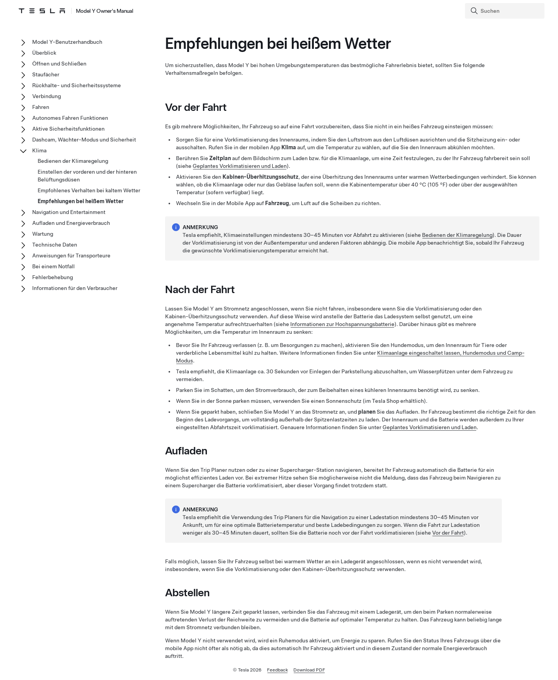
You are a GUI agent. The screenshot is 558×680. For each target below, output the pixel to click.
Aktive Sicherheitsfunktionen (68, 129)
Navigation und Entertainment (68, 212)
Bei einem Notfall (53, 266)
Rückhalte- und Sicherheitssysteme (76, 85)
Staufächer (45, 74)
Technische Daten (54, 245)
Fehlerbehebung (52, 277)
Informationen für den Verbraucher (74, 288)
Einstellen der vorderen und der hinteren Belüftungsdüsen (87, 176)
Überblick (44, 53)
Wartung (42, 234)
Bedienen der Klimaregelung (457, 235)
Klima (39, 150)
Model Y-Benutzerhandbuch (67, 42)
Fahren (40, 107)
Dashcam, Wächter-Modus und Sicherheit (84, 139)
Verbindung (46, 96)
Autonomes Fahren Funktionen (70, 118)
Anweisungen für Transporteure (71, 255)
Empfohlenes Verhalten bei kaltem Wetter (89, 190)
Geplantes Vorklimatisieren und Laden (240, 166)
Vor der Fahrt (448, 533)
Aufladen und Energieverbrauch (71, 223)
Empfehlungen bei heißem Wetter (81, 201)
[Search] (505, 11)
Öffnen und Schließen (59, 63)
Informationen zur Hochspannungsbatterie (342, 324)
